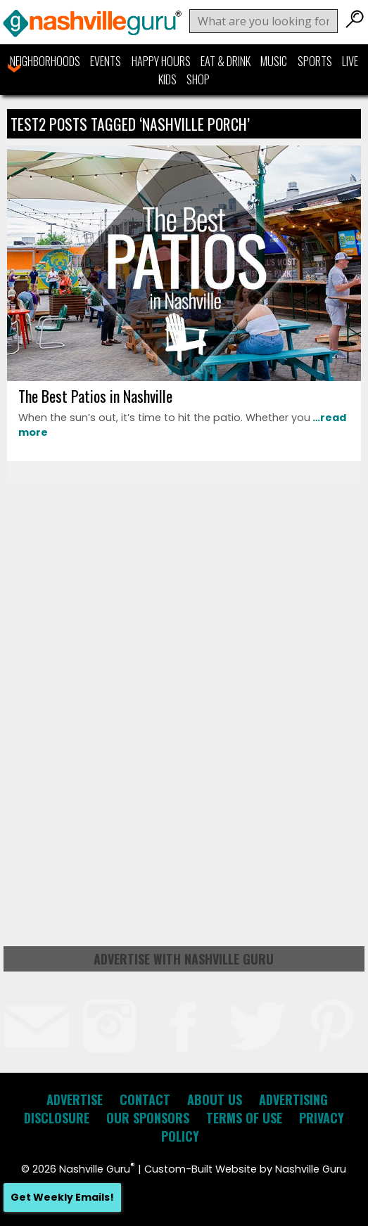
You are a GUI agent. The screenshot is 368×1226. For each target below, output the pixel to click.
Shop (198, 79)
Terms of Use (244, 1118)
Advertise (74, 1099)
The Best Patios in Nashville (95, 396)
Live (350, 61)
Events (105, 61)
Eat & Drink (225, 61)
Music (273, 61)
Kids (167, 79)
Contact (145, 1099)
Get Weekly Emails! (62, 1197)
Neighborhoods (45, 61)
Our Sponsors (147, 1118)
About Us (214, 1099)
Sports (315, 61)
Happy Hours (161, 61)
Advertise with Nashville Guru (184, 959)
